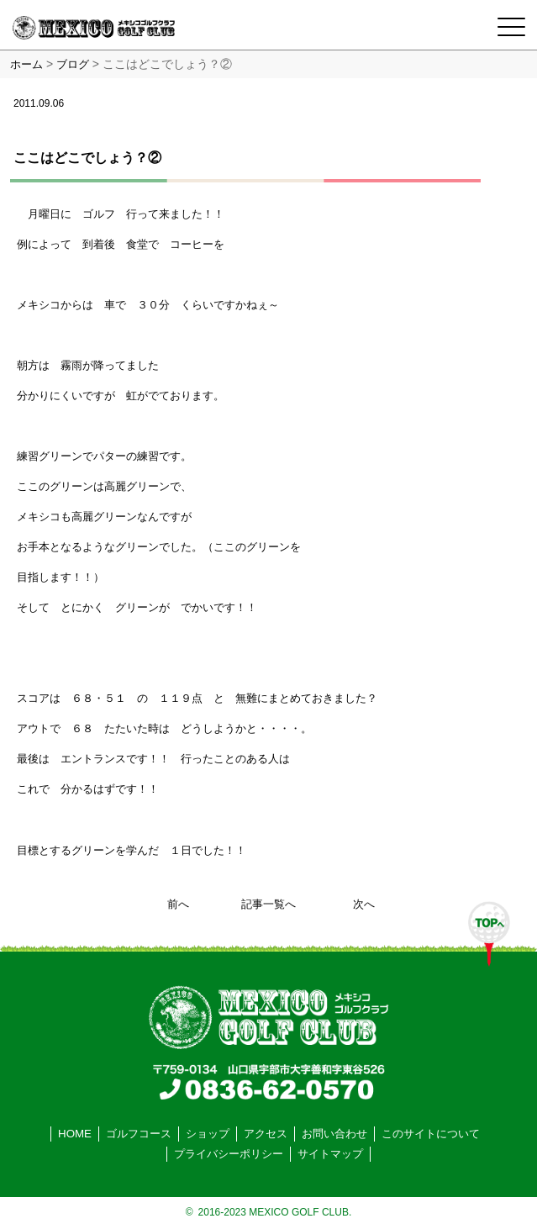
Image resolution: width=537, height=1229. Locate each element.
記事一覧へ (268, 904)
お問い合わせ (334, 1133)
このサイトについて (431, 1133)
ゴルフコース (138, 1133)
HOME (75, 1133)
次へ (364, 904)
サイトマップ (330, 1153)
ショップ (207, 1133)
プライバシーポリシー (228, 1153)
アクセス (265, 1133)
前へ (178, 904)
